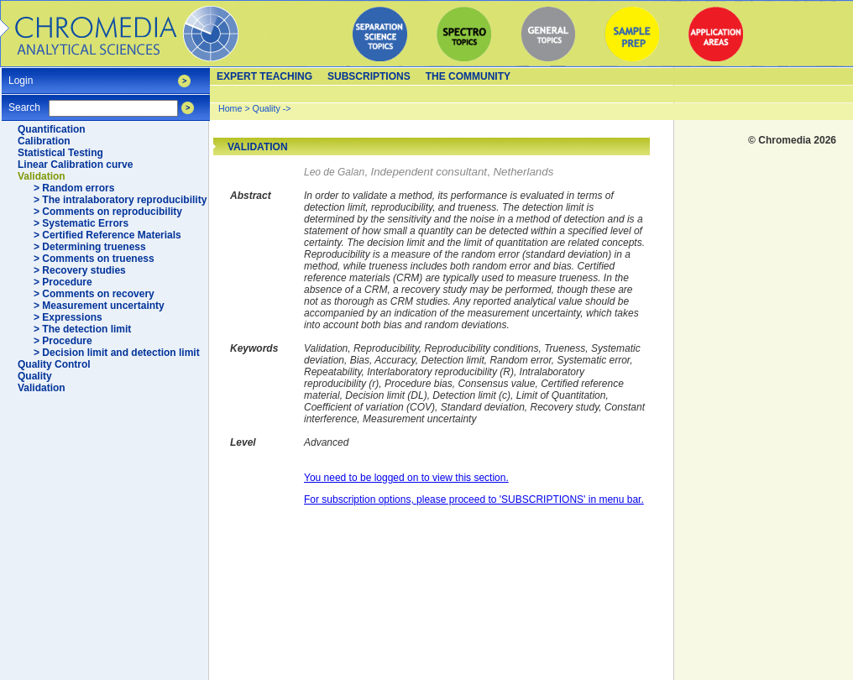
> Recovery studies (80, 270)
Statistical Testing (60, 153)
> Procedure (63, 282)
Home (230, 108)
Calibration (44, 141)
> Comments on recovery (94, 294)
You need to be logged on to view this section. (406, 478)
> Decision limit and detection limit (117, 352)
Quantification (52, 129)
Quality (35, 376)
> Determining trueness (90, 247)
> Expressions (68, 317)
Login (20, 75)
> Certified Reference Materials (107, 235)
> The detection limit (82, 329)
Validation (41, 176)
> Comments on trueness (94, 258)
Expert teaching (264, 76)
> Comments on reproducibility (108, 211)
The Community (468, 76)
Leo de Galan (334, 172)
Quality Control (54, 364)
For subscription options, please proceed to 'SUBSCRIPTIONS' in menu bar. (474, 499)
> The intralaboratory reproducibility (120, 200)
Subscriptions (369, 76)
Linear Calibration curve (75, 164)
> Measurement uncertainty (99, 305)
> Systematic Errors (81, 223)
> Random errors (74, 188)
